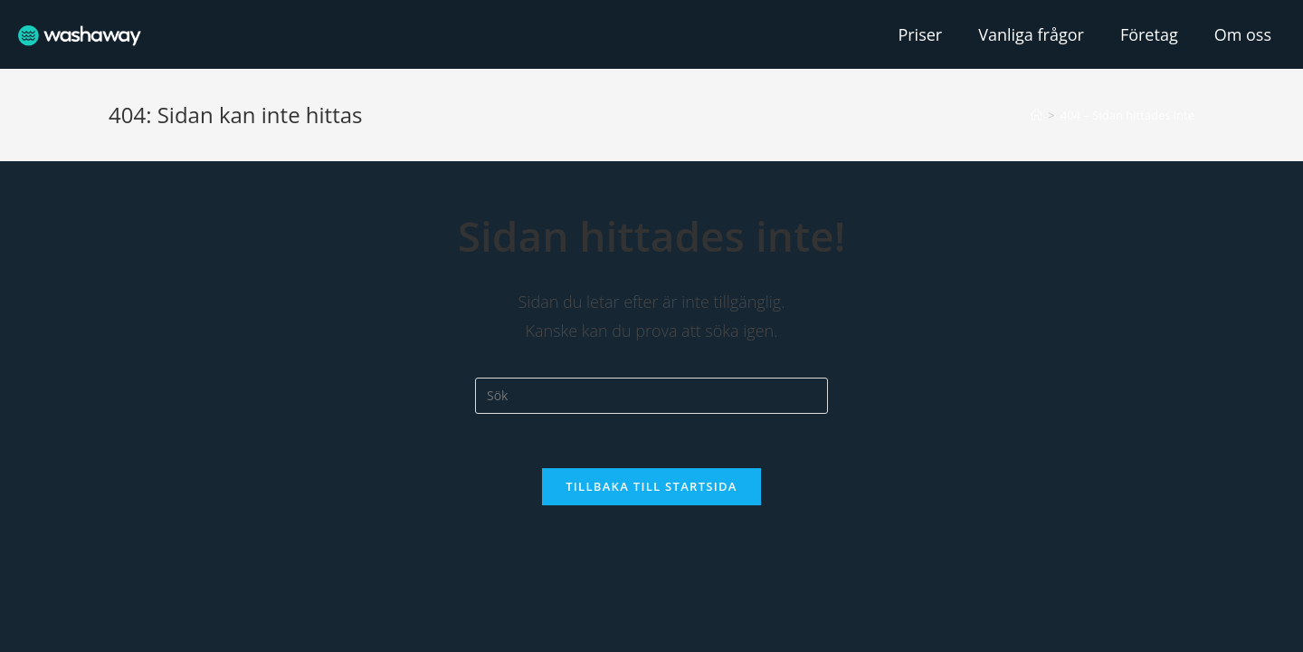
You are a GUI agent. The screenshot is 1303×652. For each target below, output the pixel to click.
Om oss (1242, 34)
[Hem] (1036, 115)
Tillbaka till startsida (651, 486)
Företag (1149, 34)
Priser (920, 34)
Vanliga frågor (1031, 34)
